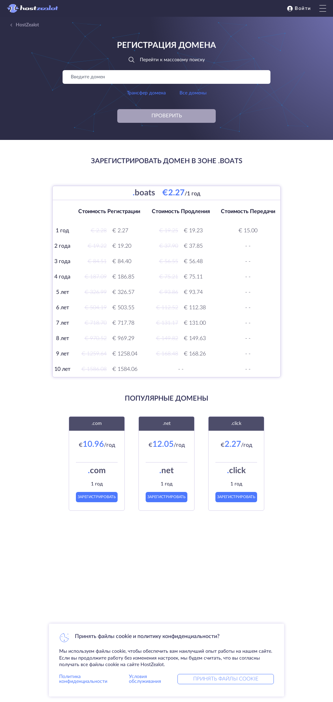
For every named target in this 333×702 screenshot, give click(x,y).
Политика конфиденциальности (83, 679)
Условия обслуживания (145, 679)
